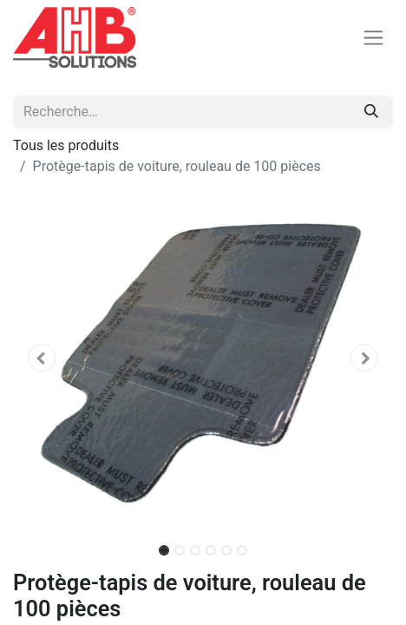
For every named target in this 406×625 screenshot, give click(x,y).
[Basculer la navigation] (373, 37)
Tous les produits (66, 145)
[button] (41, 358)
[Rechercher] (371, 111)
